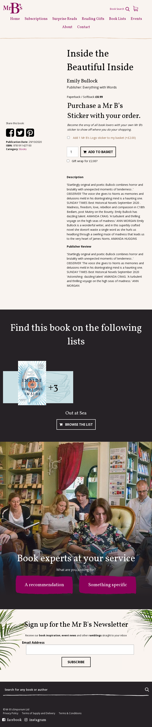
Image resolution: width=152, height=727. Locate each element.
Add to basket (100, 152)
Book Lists (117, 18)
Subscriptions (36, 18)
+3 (53, 387)
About (67, 27)
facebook (14, 720)
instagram (37, 720)
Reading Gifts (93, 18)
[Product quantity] (72, 152)
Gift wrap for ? (82, 161)
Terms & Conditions (70, 713)
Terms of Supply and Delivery (38, 713)
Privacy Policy (10, 713)
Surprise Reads (64, 18)
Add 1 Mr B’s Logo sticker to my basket (104, 138)
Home (15, 18)
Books (22, 149)
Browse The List (78, 424)
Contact (83, 27)
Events (136, 18)
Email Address (33, 643)
